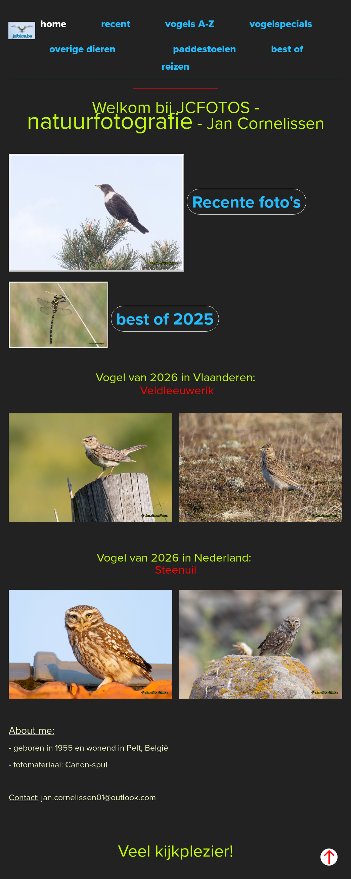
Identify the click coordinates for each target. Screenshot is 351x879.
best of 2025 (165, 318)
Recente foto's (246, 201)
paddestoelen (204, 49)
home (53, 23)
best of (287, 49)
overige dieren (82, 49)
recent (115, 23)
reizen (175, 66)
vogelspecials (281, 23)
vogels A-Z (189, 23)
